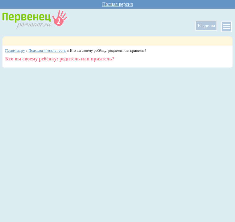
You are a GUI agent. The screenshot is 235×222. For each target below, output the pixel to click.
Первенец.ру (15, 50)
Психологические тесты (47, 50)
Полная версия (117, 4)
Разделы (206, 25)
